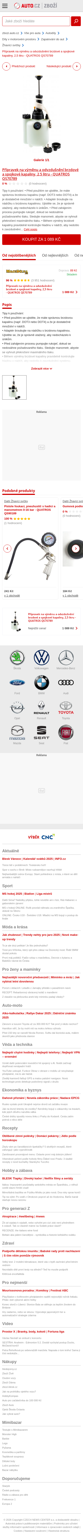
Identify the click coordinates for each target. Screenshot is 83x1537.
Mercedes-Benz (65, 660)
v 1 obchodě (12, 595)
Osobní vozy (9, 1378)
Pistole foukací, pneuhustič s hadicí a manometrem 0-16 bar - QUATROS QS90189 (29, 510)
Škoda (17, 660)
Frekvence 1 (9, 1499)
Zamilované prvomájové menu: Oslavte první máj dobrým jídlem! (37, 1154)
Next (75, 549)
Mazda (17, 735)
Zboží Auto (8, 1405)
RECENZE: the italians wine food (20, 1230)
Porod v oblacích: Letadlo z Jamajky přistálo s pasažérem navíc (36, 988)
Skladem (72, 274)
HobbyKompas (10, 1396)
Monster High (9, 1434)
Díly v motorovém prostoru (19, 39)
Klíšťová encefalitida (13, 1274)
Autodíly (51, 33)
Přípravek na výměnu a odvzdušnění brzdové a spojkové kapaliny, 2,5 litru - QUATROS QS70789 (40, 174)
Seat (41, 735)
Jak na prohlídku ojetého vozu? (19, 1391)
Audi (66, 685)
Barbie (5, 1438)
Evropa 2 (7, 1504)
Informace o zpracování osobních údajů (58, 1527)
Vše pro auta (32, 33)
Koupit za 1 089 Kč (41, 239)
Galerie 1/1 (41, 160)
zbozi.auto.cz (10, 33)
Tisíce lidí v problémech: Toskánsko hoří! (24, 865)
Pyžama (6, 1447)
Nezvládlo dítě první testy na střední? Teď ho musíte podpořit (35, 1269)
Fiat (66, 735)
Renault (41, 710)
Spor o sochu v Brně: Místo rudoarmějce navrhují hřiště (32, 869)
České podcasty (10, 1490)
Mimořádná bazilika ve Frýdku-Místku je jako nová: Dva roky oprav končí (41, 1192)
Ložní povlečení (10, 1465)
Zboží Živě (8, 1373)
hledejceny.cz (9, 1369)
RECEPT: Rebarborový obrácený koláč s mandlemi (29, 992)
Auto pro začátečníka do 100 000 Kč (21, 1400)
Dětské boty (8, 1461)
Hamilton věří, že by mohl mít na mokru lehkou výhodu (31, 1028)
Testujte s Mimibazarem (15, 1429)
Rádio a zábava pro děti (15, 1494)
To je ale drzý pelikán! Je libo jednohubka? (25, 945)
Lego (5, 1443)
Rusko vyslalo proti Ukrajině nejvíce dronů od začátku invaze (35, 1104)
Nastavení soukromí (35, 1530)
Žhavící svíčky (11, 45)
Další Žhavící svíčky (16, 501)
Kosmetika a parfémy (13, 1452)
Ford (17, 685)
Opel (17, 710)
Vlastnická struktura (58, 1530)
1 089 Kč (68, 292)
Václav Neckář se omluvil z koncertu (21, 1338)
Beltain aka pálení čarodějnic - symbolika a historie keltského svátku (38, 1235)
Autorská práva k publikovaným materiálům (29, 1523)
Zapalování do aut (52, 39)
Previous (7, 548)
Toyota (66, 710)
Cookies (18, 1530)
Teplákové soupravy (13, 1456)
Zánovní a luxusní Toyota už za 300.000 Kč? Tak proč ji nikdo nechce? (40, 1024)
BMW (41, 685)
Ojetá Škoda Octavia (13, 1409)
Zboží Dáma (8, 1382)
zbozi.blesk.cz (9, 1387)
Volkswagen (41, 660)
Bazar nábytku (10, 1470)
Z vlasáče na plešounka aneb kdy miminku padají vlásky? (33, 996)
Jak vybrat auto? (11, 1414)
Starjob (6, 1486)
